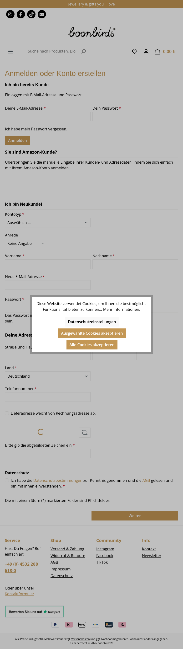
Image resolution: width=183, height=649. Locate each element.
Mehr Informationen (121, 309)
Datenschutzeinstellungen (92, 321)
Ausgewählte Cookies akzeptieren (92, 333)
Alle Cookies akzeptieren (92, 344)
